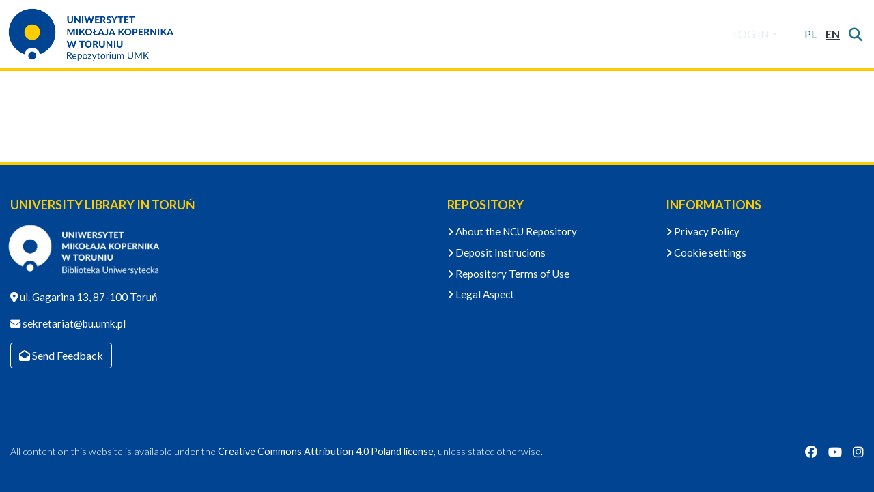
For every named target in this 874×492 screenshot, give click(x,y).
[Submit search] (855, 34)
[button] (810, 34)
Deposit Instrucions (496, 252)
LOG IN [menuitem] (751, 33)
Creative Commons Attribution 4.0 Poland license (326, 451)
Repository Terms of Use (508, 273)
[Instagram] (858, 451)
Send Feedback (61, 355)
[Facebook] (811, 451)
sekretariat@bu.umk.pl (73, 323)
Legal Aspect (480, 294)
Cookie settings (706, 252)
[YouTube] (835, 451)
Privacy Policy (702, 231)
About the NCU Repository (512, 231)
